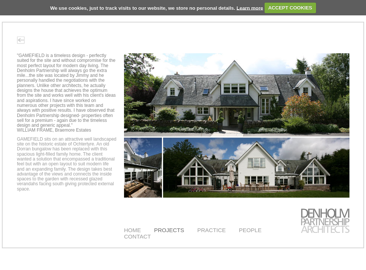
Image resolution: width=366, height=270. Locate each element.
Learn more (250, 7)
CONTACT (137, 236)
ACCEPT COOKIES (290, 7)
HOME (132, 230)
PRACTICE (211, 230)
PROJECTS (169, 230)
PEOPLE (250, 230)
